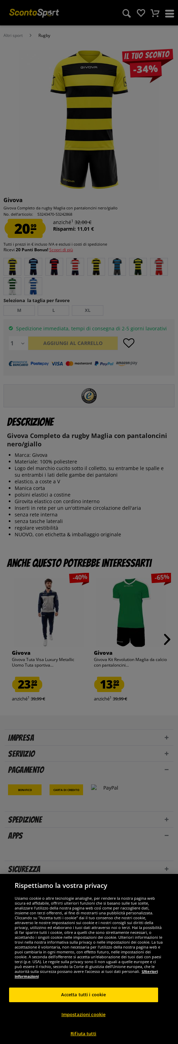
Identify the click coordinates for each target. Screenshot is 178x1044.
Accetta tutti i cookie (83, 1002)
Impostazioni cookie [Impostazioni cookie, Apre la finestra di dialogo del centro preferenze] (83, 1022)
